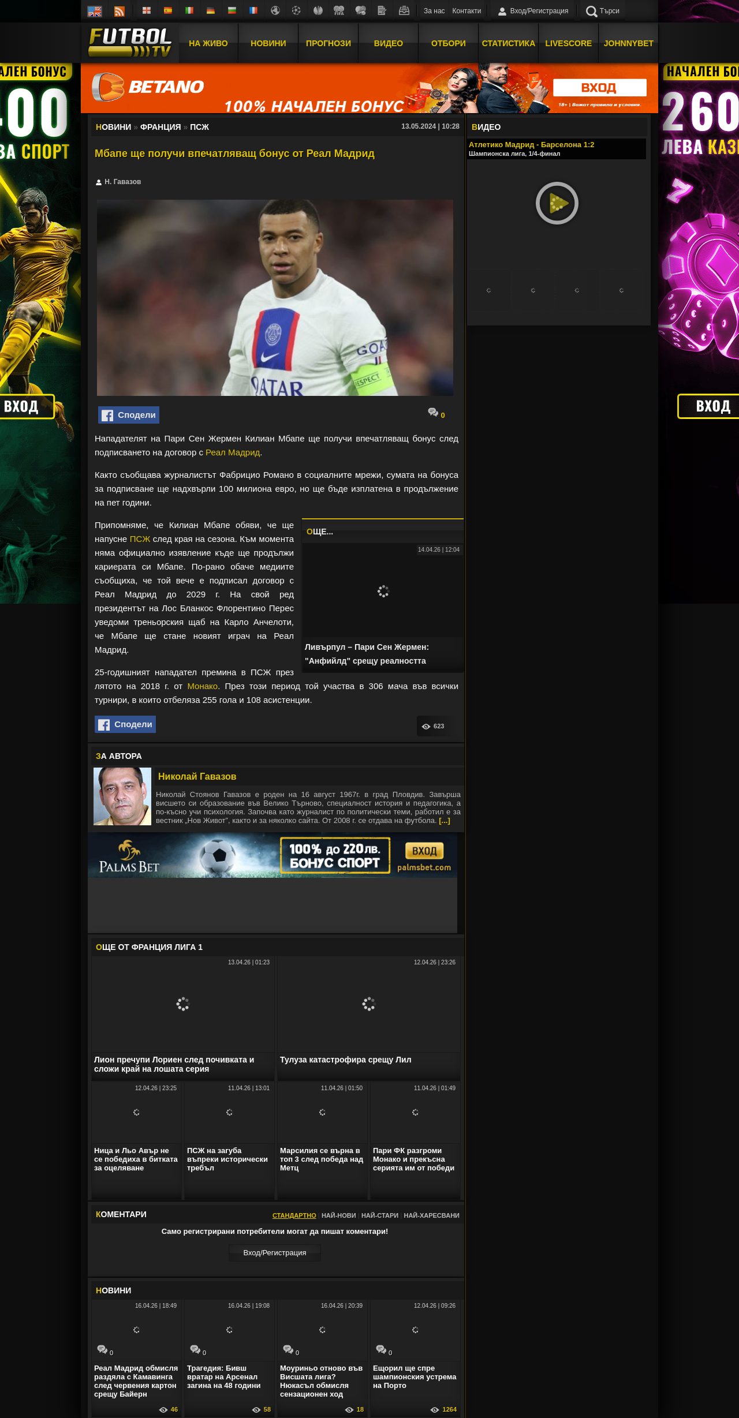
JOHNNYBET (629, 42)
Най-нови (339, 1215)
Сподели (129, 415)
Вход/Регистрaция (274, 1252)
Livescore (569, 42)
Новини (268, 42)
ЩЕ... (320, 531)
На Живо (208, 42)
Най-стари (379, 1215)
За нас (434, 11)
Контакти (467, 11)
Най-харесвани (432, 1215)
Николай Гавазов (197, 776)
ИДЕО (486, 127)
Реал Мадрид (233, 452)
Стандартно (294, 1215)
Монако (202, 686)
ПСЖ (140, 539)
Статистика (509, 42)
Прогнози (328, 42)
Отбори (448, 42)
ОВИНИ (113, 1290)
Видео (388, 42)
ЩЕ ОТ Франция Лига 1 (149, 947)
